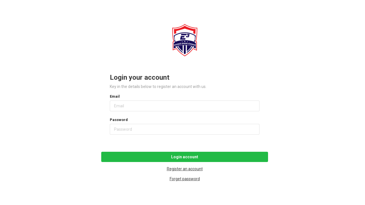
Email (115, 96)
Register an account (185, 169)
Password (119, 120)
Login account (184, 157)
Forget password (185, 179)
